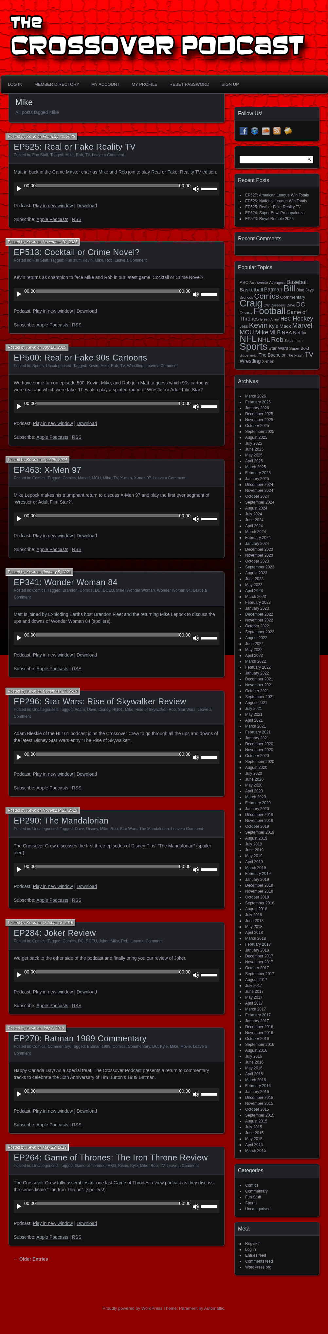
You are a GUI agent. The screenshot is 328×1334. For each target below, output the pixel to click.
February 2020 (258, 803)
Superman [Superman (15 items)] (249, 355)
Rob (79, 155)
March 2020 (255, 797)
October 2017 (257, 968)
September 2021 (259, 697)
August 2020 (256, 767)
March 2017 (255, 1009)
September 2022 (259, 632)
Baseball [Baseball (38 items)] (297, 282)
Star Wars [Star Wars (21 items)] (278, 348)
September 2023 (259, 567)
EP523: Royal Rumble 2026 (269, 218)
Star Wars (186, 709)
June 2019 (254, 850)
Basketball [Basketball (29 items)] (251, 289)
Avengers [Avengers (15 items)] (277, 282)
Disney (104, 709)
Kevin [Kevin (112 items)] (258, 325)
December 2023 (259, 549)
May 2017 (254, 997)
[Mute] (195, 189)
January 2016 (257, 1091)
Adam (80, 709)
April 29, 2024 (55, 459)
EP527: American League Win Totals (277, 195)
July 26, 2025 (54, 347)
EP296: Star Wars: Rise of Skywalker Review (100, 701)
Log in (250, 1249)
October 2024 (257, 496)
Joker (104, 941)
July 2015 (253, 1127)
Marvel (84, 478)
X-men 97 (142, 478)
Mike (69, 155)
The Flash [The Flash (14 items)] (295, 355)
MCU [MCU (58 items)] (247, 332)
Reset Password (190, 84)
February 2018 (258, 944)
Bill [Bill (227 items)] (289, 288)
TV (87, 155)
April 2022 (254, 655)
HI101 (117, 709)
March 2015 (255, 1150)
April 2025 (254, 461)
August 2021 (256, 702)
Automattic (214, 1308)
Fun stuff (73, 260)
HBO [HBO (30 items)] (286, 319)
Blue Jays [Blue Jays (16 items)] (305, 290)
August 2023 (256, 573)
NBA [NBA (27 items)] (287, 332)
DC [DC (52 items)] (300, 304)
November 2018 (259, 891)
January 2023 (257, 608)
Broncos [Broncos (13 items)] (246, 297)
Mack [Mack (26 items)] (285, 326)
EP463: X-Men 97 (48, 469)
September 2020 (259, 761)
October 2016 (257, 1038)
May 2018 (254, 926)
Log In (15, 84)
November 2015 (259, 1103)
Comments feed (259, 1261)
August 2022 (256, 638)
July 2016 (253, 1056)
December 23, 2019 (60, 691)
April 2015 (254, 1144)
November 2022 (259, 620)
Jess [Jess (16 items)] (244, 326)
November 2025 (259, 419)
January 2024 (257, 543)
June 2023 (254, 579)
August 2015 (256, 1121)
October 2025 (257, 425)
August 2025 (256, 437)
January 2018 (257, 950)
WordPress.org (258, 1267)
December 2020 (259, 744)
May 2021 (254, 714)
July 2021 (253, 708)
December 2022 (259, 614)
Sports (38, 365)
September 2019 (259, 832)
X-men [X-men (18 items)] (268, 361)
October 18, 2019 (58, 922)
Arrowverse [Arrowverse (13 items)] (258, 283)
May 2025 (254, 455)
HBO (111, 1165)
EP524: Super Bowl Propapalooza (274, 213)
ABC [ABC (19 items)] (244, 282)
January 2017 (257, 1021)
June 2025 (254, 449)
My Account (105, 84)
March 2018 (255, 938)
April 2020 (254, 791)
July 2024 (253, 514)
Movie (185, 1046)
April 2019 (254, 862)
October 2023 (257, 561)
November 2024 (259, 490)
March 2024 (255, 531)
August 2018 (256, 909)
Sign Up (230, 84)
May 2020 (254, 785)
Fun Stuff (40, 155)
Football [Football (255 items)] (270, 311)
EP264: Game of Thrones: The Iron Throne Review (111, 1157)
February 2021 (258, 732)
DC (97, 590)
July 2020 (253, 773)
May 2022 (254, 649)
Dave (91, 709)
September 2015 (259, 1115)
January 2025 (257, 478)
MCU (96, 478)
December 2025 (259, 414)
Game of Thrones (90, 1165)
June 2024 (254, 520)
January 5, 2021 (57, 572)
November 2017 (259, 962)
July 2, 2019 (53, 1028)
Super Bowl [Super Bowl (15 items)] (299, 348)
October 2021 (257, 691)
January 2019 (257, 879)
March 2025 (255, 467)
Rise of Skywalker (151, 709)
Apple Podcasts (52, 219)
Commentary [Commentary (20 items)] (292, 297)
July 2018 (253, 915)
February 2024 (258, 537)
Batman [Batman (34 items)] (273, 289)
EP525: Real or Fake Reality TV (75, 146)
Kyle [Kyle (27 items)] (273, 326)
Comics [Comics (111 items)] (266, 296)
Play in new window (53, 205)
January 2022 (257, 673)
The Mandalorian (154, 828)
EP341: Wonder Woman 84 (66, 582)
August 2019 (256, 838)
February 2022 (258, 667)
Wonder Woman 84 (174, 590)
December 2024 (259, 484)
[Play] (19, 189)
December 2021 (259, 679)
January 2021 (257, 738)
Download (87, 205)
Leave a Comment (108, 155)
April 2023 (254, 590)
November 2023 (259, 555)
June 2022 (254, 643)
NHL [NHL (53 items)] (264, 339)
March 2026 (255, 396)
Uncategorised (58, 365)
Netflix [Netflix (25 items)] (299, 332)
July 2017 (253, 985)
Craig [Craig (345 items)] (251, 303)
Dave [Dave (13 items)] (290, 305)
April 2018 (254, 932)
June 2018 (254, 920)
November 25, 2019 (60, 810)
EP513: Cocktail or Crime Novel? (77, 252)
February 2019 (258, 873)
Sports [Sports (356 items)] (253, 346)
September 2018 (259, 903)
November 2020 (259, 750)
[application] (116, 188)
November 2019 (259, 820)
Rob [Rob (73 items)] (277, 339)
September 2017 (259, 974)
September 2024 (259, 502)
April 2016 (254, 1074)
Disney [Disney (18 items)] (246, 312)
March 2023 (255, 596)
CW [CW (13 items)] (267, 305)
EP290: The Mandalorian (61, 820)
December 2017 (259, 956)
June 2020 (254, 779)
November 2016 (259, 1032)
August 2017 (256, 979)
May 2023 (254, 585)
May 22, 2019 (55, 1147)
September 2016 (259, 1044)
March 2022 (255, 661)
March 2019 (255, 867)
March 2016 (255, 1080)
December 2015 (259, 1097)
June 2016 (254, 1062)
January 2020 (257, 808)
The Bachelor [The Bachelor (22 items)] (272, 355)
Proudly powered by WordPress (132, 1308)
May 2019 (254, 856)
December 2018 (259, 885)
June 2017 (254, 991)
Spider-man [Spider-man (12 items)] (293, 341)
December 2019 (259, 814)
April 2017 (254, 1003)
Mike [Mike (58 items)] (261, 332)
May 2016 (254, 1068)
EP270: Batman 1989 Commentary (80, 1038)
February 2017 (258, 1015)
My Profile (144, 84)
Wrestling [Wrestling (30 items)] (250, 361)
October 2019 (257, 826)
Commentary (58, 1046)
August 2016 (256, 1050)
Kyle (164, 1046)
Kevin (31, 136)
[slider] (107, 185)
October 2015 (257, 1109)
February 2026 (258, 402)
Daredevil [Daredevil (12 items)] (278, 305)
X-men (126, 478)
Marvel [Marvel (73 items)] (302, 325)
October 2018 (257, 897)
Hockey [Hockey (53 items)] (303, 318)
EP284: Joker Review (55, 932)
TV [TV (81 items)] (309, 354)
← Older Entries (30, 1259)
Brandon (70, 590)
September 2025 (259, 431)
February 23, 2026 (59, 136)
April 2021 (254, 720)
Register (252, 1243)
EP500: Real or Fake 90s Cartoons (80, 357)
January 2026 (257, 408)
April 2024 (254, 526)
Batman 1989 (98, 1046)
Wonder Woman (141, 590)
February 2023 (258, 602)
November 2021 (259, 685)
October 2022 (257, 626)
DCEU (108, 590)
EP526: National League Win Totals (276, 201)
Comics (39, 478)
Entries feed (255, 1255)
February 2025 (258, 473)
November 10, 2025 (60, 242)
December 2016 (259, 1027)
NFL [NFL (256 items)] (248, 339)
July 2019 (253, 844)
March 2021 (255, 726)
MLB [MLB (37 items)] (275, 332)
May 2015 (254, 1139)
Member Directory (56, 84)
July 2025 (253, 443)
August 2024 (256, 508)
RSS (77, 219)
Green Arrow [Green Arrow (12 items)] (270, 319)
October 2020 (257, 755)
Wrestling (135, 365)
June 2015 (254, 1133)
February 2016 (258, 1086)
